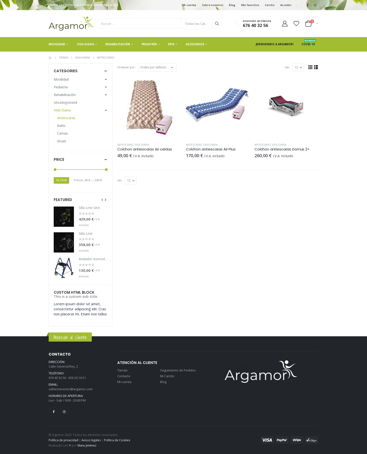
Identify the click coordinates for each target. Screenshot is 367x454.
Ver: (287, 67)
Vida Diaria (85, 44)
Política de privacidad (63, 440)
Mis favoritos (250, 5)
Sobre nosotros (212, 5)
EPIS (171, 44)
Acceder (286, 5)
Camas (62, 133)
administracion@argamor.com (70, 389)
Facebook (53, 411)
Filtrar (61, 180)
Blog (232, 5)
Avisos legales (91, 440)
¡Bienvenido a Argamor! (275, 44)
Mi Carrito (167, 376)
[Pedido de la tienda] (157, 67)
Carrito (270, 5)
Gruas (61, 141)
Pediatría (149, 44)
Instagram (64, 411)
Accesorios (195, 44)
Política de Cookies (117, 440)
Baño (61, 125)
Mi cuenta (189, 5)
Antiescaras (125, 144)
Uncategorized (65, 102)
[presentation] (102, 199)
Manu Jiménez (87, 445)
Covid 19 (308, 44)
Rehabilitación (117, 44)
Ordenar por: (126, 67)
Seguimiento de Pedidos (178, 370)
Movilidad (57, 44)
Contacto (123, 376)
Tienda (122, 370)
